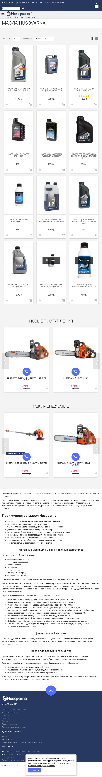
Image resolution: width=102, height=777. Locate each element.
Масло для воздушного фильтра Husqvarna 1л (51, 286)
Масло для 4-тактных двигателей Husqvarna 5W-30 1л (84, 221)
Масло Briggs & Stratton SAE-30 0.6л (18, 155)
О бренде (5, 715)
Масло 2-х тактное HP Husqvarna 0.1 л (18, 220)
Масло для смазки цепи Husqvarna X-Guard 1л (18, 90)
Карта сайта (7, 739)
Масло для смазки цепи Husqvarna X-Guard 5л (51, 90)
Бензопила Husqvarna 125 (75, 378)
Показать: (7, 39)
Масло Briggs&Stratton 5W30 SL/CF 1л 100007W (51, 155)
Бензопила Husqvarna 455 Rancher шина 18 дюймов (75, 464)
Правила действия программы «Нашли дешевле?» (22, 742)
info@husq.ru (8, 757)
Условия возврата (9, 712)
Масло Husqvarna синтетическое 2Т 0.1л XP (84, 286)
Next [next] (96, 361)
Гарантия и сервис (9, 724)
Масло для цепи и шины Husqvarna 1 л (18, 286)
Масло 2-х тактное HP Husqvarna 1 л (84, 90)
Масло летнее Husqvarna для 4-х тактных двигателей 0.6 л (84, 156)
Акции (4, 736)
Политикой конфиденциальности (41, 766)
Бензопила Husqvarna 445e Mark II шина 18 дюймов (26, 379)
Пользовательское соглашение (14, 709)
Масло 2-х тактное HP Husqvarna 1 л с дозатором (51, 220)
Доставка (6, 718)
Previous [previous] (5, 361)
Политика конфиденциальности (14, 727)
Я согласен (34, 770)
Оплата (5, 721)
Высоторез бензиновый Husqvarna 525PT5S (26, 463)
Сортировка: (28, 39)
